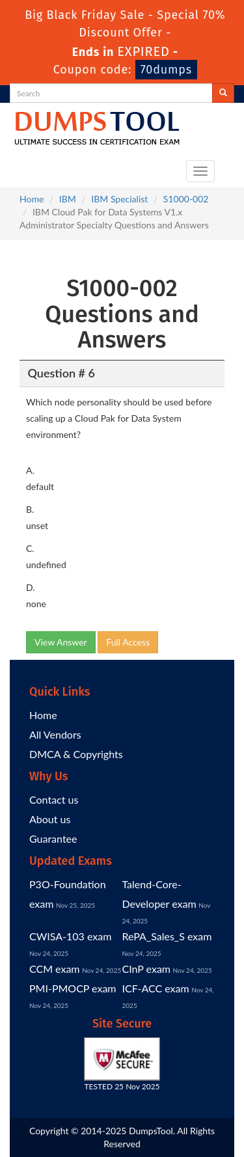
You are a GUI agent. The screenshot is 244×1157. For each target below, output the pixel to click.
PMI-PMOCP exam (72, 988)
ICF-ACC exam (155, 988)
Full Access (128, 641)
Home (32, 198)
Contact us (53, 799)
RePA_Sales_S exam (167, 936)
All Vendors (55, 734)
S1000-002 (186, 198)
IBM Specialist (119, 198)
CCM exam (54, 968)
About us (49, 819)
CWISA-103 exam (70, 936)
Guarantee (53, 838)
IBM (67, 198)
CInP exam (146, 968)
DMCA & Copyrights (76, 754)
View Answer (60, 641)
